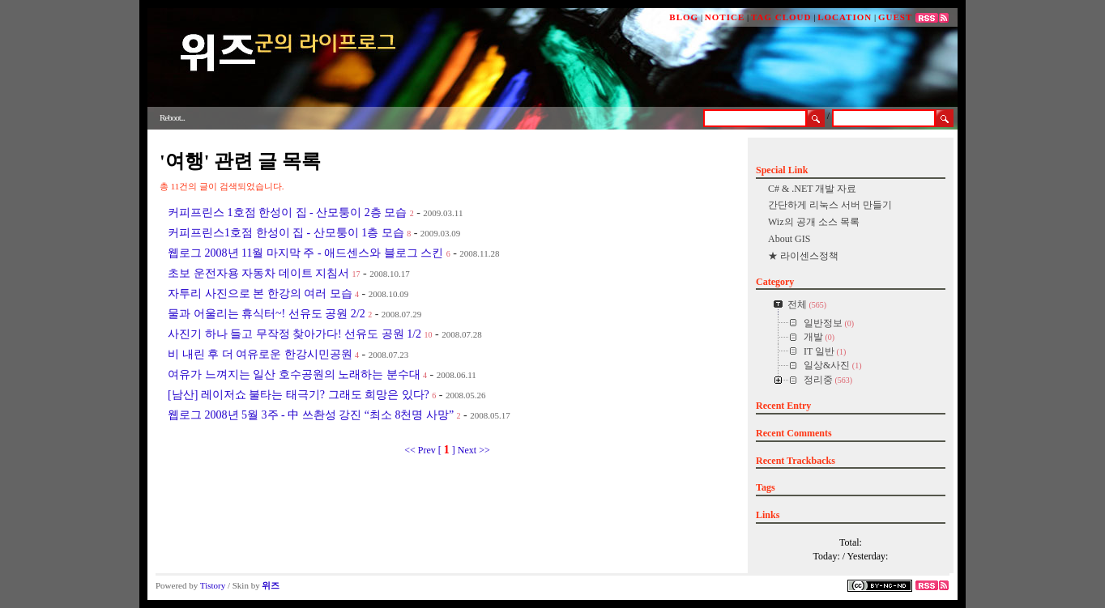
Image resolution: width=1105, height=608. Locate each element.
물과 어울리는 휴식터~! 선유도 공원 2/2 (266, 314)
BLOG (683, 17)
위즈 (270, 585)
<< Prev (421, 450)
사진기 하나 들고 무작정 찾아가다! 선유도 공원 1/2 (294, 334)
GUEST (895, 17)
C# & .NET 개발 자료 (812, 188)
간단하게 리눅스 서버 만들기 (830, 204)
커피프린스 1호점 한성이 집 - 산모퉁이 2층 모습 (287, 212)
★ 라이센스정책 (803, 255)
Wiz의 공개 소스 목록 (814, 221)
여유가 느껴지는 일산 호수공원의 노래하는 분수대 (294, 374)
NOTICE (724, 17)
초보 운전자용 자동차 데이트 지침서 (258, 273)
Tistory (212, 585)
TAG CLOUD (781, 17)
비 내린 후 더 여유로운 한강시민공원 (260, 354)
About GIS (789, 238)
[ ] (446, 450)
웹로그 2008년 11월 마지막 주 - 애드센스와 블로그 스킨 (305, 253)
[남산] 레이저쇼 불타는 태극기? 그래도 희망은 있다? (298, 395)
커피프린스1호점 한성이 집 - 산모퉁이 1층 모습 (286, 233)
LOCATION (844, 17)
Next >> (474, 450)
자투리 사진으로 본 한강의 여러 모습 (260, 293)
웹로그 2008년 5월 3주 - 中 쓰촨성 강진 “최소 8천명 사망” (311, 415)
